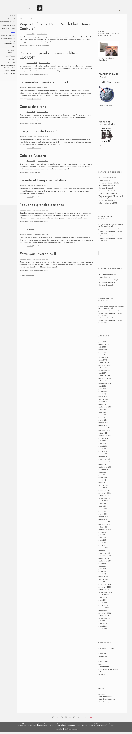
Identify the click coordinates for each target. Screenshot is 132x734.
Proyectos (10, 59)
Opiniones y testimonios (9, 72)
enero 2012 (102, 519)
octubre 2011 (103, 527)
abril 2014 (102, 449)
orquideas (102, 659)
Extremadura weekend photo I (44, 82)
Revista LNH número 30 (107, 193)
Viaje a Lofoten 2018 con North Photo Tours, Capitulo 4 (110, 197)
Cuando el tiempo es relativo (43, 180)
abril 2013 (102, 480)
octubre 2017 (103, 368)
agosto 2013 (103, 470)
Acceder (101, 694)
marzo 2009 (103, 605)
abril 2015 (102, 417)
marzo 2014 (102, 451)
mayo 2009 (102, 600)
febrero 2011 (103, 548)
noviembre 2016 (104, 378)
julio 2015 (102, 410)
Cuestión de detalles (106, 188)
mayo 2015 (102, 415)
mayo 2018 (102, 349)
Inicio (12, 15)
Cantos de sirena (33, 107)
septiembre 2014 (104, 436)
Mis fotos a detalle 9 (106, 186)
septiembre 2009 (105, 592)
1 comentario (36, 172)
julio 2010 (102, 566)
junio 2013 (102, 475)
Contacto (10, 56)
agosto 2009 (103, 595)
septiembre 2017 (104, 370)
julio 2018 (102, 347)
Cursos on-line (8, 25)
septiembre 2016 (104, 383)
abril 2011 (102, 543)
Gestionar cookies (71, 729)
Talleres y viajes (7, 22)
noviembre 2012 (104, 493)
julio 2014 (102, 441)
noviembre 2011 (104, 524)
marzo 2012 (102, 514)
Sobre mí (11, 47)
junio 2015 (102, 412)
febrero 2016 (103, 399)
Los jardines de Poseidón (39, 131)
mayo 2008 (102, 626)
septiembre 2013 (104, 467)
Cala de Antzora (33, 156)
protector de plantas (106, 224)
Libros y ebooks (8, 35)
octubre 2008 (103, 616)
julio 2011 (101, 535)
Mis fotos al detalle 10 (107, 178)
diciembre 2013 (104, 459)
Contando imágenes (106, 648)
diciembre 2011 (104, 522)
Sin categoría (30, 45)
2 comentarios (45, 45)
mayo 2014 (102, 446)
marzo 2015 (102, 420)
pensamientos (103, 661)
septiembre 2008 (105, 618)
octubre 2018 (103, 344)
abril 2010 (102, 574)
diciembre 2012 (104, 490)
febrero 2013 (103, 485)
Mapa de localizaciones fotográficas (8, 65)
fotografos (102, 656)
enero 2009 (103, 610)
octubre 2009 (103, 590)
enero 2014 (102, 457)
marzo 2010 (103, 577)
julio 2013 (102, 472)
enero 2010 (102, 582)
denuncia (101, 651)
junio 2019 (102, 342)
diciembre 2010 (104, 553)
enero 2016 (102, 402)
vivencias (37, 45)
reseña (101, 664)
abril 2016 (102, 394)
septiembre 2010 (104, 561)
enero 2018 (102, 360)
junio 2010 (102, 569)
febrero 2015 (103, 423)
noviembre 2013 (104, 462)
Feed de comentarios (106, 699)
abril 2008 (102, 629)
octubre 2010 (103, 558)
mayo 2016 (102, 391)
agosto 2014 (103, 438)
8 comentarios (37, 123)
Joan (100, 229)
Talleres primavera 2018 (107, 203)
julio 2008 (102, 621)
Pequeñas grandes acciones (42, 205)
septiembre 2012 (104, 498)
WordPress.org (103, 702)
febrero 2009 (103, 608)
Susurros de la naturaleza (108, 669)
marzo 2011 (102, 545)
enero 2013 (102, 488)
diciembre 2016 (104, 376)
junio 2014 (102, 443)
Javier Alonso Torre (42, 34)
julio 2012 (102, 503)
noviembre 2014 (104, 430)
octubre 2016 (103, 381)
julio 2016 (102, 386)
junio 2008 (102, 624)
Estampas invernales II (38, 254)
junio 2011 (102, 537)
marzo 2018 (102, 355)
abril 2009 (102, 603)
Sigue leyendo (51, 42)
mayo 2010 (102, 571)
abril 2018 (102, 352)
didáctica (102, 653)
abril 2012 (102, 511)
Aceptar (59, 729)
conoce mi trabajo (10, 51)
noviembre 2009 (104, 587)
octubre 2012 (103, 496)
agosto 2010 (103, 563)
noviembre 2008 (104, 613)
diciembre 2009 (104, 584)
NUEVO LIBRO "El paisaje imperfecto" (8, 41)
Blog (13, 32)
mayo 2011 (102, 540)
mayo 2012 (102, 509)
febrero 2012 (103, 516)
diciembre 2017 (104, 363)
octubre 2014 (103, 433)
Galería (11, 18)
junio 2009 (102, 597)
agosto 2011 (102, 532)
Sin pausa (27, 229)
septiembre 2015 (104, 407)
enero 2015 (102, 425)
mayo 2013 (102, 477)
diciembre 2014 (104, 428)
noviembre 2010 (104, 556)
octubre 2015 (103, 404)
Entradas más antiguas (27, 275)
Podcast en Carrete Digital (108, 183)
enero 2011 (102, 550)
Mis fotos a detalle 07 (107, 200)
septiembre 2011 (104, 530)
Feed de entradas (105, 696)
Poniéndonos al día (105, 180)
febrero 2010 (103, 579)
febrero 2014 (103, 454)
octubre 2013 (103, 464)
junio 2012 (102, 506)
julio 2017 (102, 373)
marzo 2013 (102, 483)
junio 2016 (102, 389)
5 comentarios (37, 99)
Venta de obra (8, 28)
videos (100, 672)
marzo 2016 (102, 396)
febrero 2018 (103, 357)
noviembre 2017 (104, 365)
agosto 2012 (103, 501)
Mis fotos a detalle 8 (106, 191)
